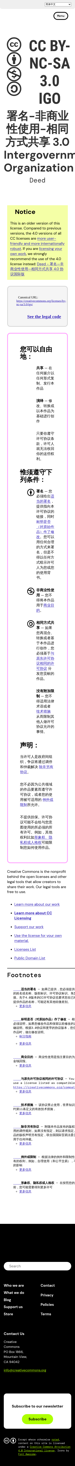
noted (55, 1439)
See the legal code (44, 316)
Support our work (28, 927)
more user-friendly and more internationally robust (37, 243)
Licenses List (25, 949)
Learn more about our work (37, 904)
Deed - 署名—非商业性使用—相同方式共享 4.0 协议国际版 (37, 269)
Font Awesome (27, 1454)
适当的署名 (45, 499)
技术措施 (43, 711)
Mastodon (22, 1381)
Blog (7, 1299)
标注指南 (25, 1036)
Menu (60, 16)
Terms (46, 1314)
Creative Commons (22, 17)
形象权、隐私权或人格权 (36, 840)
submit (66, 1266)
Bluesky (11, 1381)
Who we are (14, 1285)
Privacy (47, 1295)
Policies (47, 1304)
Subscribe (37, 1419)
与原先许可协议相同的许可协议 (45, 661)
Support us (13, 1306)
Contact (48, 1285)
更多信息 (25, 1006)
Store (8, 1314)
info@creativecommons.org (25, 1370)
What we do (14, 1292)
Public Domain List (29, 958)
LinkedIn (34, 1381)
